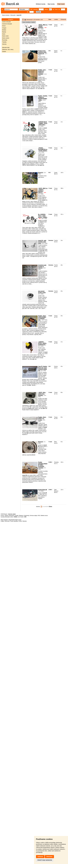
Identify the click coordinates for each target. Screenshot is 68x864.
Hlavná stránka (5, 15)
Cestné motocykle (6, 21)
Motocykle (13, 15)
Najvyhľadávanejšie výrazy (14, 519)
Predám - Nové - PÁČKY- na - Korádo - (42, 419)
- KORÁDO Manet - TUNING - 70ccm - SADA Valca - (42, 123)
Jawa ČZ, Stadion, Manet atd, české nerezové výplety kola (42, 368)
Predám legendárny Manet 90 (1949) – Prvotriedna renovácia (42, 465)
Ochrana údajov (33, 515)
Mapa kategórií (4, 519)
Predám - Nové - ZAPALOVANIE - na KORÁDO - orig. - (42, 318)
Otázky (6, 515)
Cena (49, 19)
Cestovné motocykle (7, 24)
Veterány (4, 44)
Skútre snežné (5, 38)
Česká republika (14, 521)
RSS (39, 515)
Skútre (3, 34)
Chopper (4, 28)
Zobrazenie (63, 19)
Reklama (21, 515)
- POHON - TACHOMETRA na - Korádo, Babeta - (42, 149)
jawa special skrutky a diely (42, 292)
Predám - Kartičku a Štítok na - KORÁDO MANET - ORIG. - (42, 98)
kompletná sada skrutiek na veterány (42, 266)
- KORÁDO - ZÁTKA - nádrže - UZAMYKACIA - (42, 343)
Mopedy (4, 32)
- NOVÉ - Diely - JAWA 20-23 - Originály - (42, 394)
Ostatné (4, 51)
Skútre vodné (5, 36)
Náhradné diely (5, 47)
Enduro (4, 25)
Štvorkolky (4, 40)
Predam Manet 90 (42, 489)
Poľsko (20, 521)
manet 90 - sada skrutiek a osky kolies (42, 242)
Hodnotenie (11, 515)
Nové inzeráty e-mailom (29, 22)
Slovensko (7, 521)
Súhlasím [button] (40, 856)
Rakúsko (25, 521)
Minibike (4, 30)
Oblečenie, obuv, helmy (7, 49)
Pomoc (2, 515)
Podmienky (26, 515)
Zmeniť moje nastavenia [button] (44, 860)
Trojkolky (4, 42)
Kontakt (16, 515)
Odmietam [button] (49, 856)
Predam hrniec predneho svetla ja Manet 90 (42, 52)
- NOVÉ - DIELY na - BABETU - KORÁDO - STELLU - (42, 190)
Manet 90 (40, 172)
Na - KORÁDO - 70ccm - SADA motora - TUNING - (43, 216)
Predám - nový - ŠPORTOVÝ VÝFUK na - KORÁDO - (42, 72)
